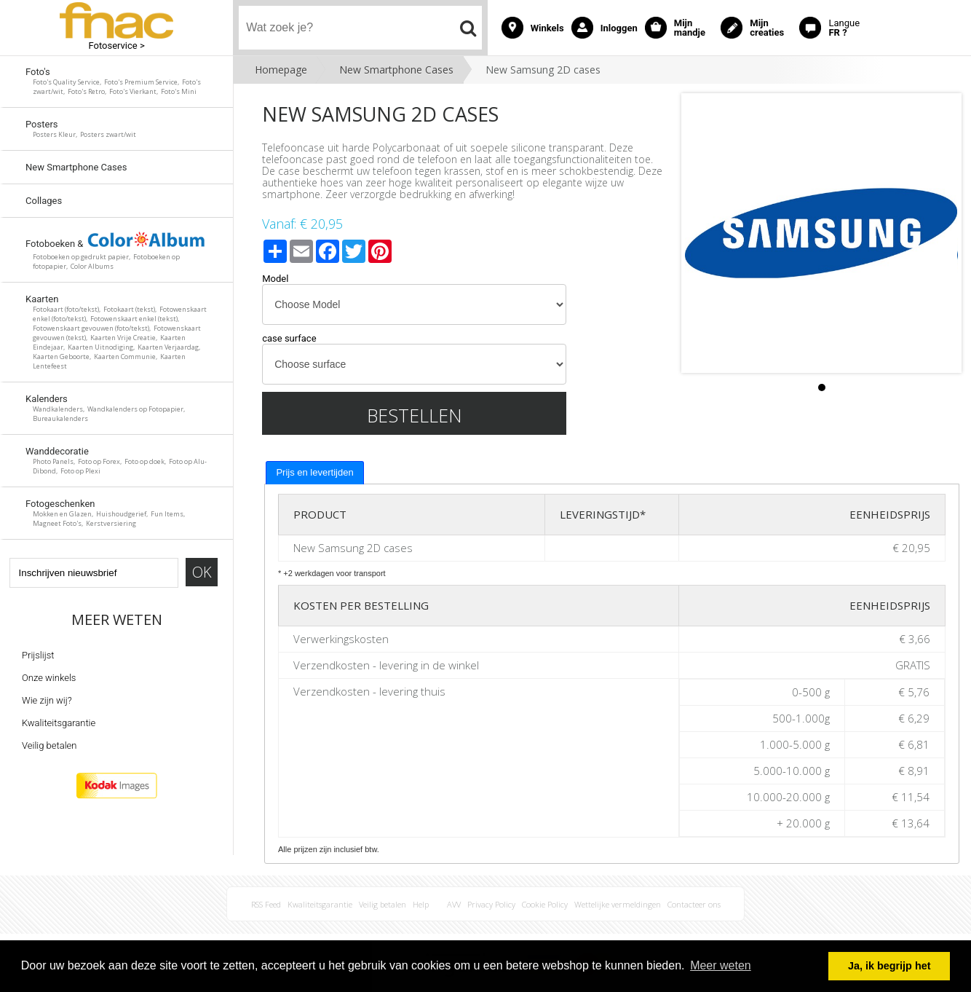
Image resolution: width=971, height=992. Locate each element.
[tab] (314, 472)
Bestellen (414, 415)
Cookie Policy (545, 904)
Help (421, 904)
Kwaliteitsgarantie (58, 722)
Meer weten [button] (720, 965)
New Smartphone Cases (396, 69)
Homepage (281, 69)
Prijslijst (38, 655)
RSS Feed (266, 904)
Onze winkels (49, 677)
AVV (454, 904)
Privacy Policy (491, 904)
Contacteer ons (694, 904)
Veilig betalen (49, 745)
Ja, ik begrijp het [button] (889, 966)
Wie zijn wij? (47, 700)
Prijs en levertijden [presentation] (314, 472)
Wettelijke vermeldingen (617, 904)
